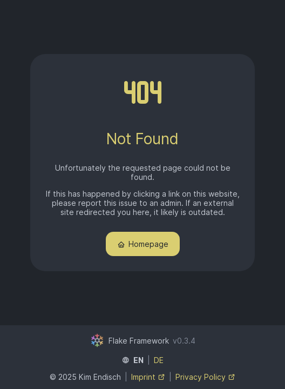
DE (159, 360)
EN (138, 360)
